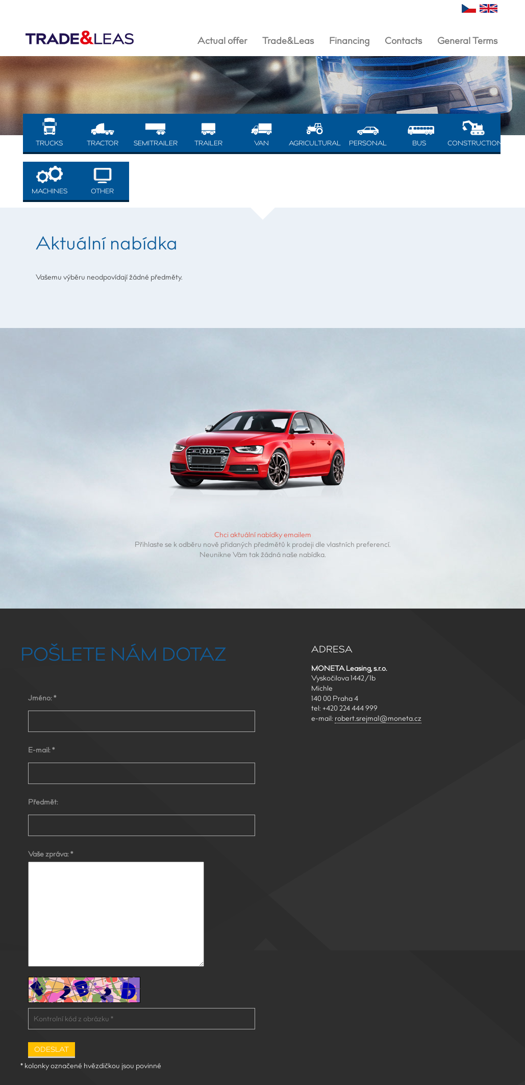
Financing (349, 40)
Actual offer (222, 40)
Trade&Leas (288, 40)
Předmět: (43, 801)
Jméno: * (42, 697)
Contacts (403, 40)
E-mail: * (41, 749)
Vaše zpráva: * (50, 854)
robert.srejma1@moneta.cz (378, 718)
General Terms (467, 40)
